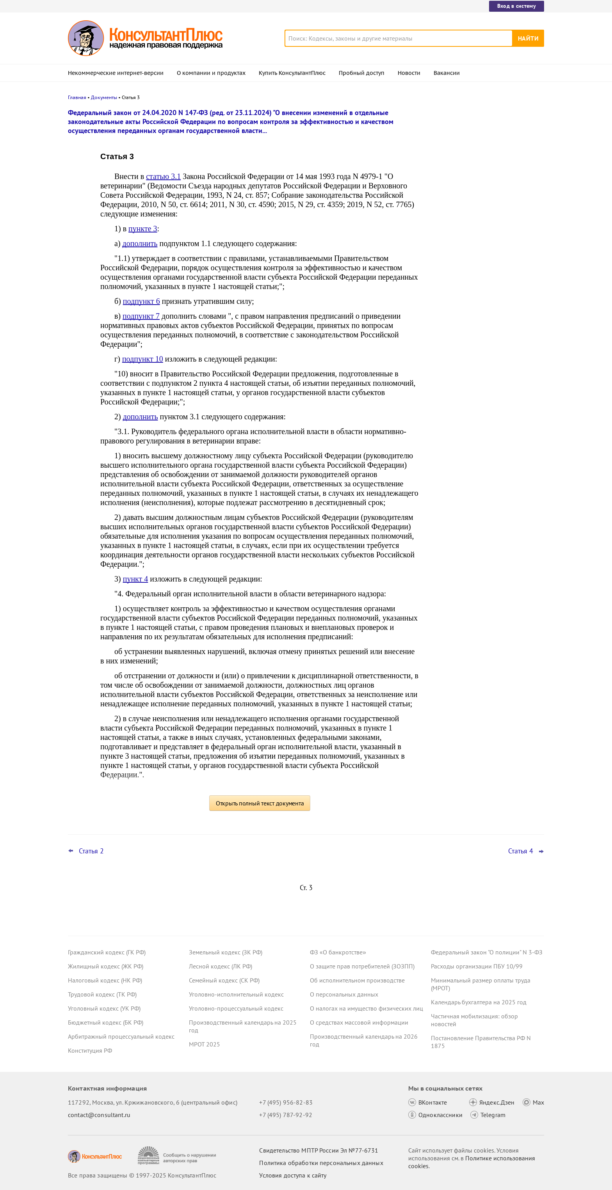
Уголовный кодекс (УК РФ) (104, 1008)
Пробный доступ (361, 72)
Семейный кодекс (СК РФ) (224, 980)
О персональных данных (344, 994)
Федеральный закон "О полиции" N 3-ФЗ (487, 952)
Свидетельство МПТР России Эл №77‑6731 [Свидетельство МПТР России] (318, 1150)
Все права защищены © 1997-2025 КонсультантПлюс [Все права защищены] (142, 1175)
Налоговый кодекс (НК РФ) (105, 980)
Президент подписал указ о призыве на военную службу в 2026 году (483, 284)
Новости (409, 72)
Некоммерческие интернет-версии (116, 72)
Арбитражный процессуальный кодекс (121, 1036)
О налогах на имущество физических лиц (366, 1008)
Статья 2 (91, 851)
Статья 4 (520, 851)
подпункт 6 (141, 301)
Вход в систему (516, 5)
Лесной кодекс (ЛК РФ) (220, 966)
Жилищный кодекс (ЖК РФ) (105, 966)
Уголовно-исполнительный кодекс (236, 994)
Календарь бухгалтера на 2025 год (479, 1002)
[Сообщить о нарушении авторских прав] (178, 1155)
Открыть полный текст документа (260, 803)
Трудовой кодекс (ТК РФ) (102, 994)
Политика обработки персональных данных (321, 1163)
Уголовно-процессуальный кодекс (236, 1008)
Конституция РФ (90, 1050)
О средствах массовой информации (359, 1022)
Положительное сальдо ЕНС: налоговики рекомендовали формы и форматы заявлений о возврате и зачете (484, 157)
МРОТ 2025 (204, 1044)
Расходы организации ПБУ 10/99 (477, 966)
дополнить (140, 243)
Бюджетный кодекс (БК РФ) (105, 1022)
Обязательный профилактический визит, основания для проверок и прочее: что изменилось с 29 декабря (484, 245)
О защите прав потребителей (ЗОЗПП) (362, 966)
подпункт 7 (141, 316)
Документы (104, 97)
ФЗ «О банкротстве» (338, 952)
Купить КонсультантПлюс (292, 72)
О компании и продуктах (211, 72)
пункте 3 (142, 228)
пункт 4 (135, 579)
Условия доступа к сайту (292, 1175)
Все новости (451, 305)
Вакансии (447, 72)
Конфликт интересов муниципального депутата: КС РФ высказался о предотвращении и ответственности (484, 203)
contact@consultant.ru (99, 1115)
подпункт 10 (142, 359)
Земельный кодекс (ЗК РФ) (225, 952)
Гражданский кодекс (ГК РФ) (107, 952)
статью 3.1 (163, 176)
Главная (77, 97)
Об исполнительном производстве (357, 980)
